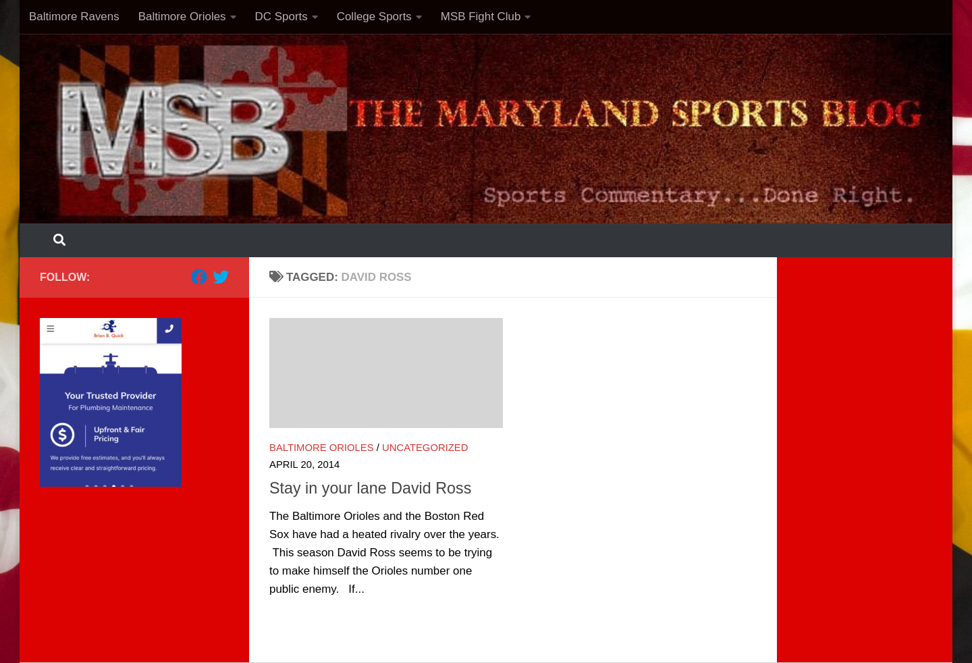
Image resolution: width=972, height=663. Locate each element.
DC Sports (281, 16)
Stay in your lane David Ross (370, 488)
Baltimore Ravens (74, 16)
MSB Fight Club (481, 16)
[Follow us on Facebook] (199, 277)
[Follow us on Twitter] (221, 277)
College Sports (374, 16)
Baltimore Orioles (182, 16)
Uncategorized (425, 447)
